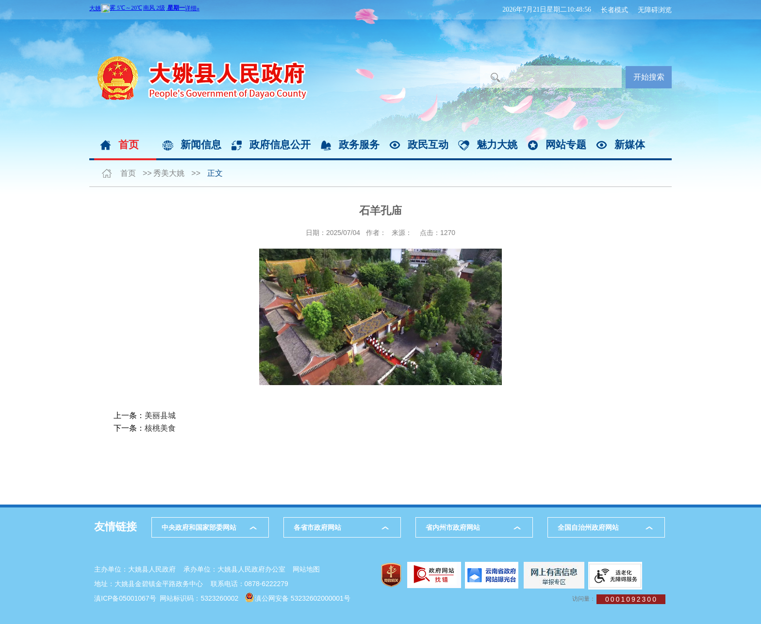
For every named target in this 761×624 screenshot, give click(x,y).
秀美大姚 (168, 173)
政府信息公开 (280, 144)
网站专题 (566, 144)
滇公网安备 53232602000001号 (302, 598)
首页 (128, 144)
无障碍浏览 (655, 10)
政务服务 (359, 144)
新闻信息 (201, 144)
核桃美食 (160, 428)
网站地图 (306, 569)
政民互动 (428, 144)
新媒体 (629, 144)
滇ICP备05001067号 (125, 598)
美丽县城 (160, 415)
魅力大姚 (497, 144)
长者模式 (614, 10)
